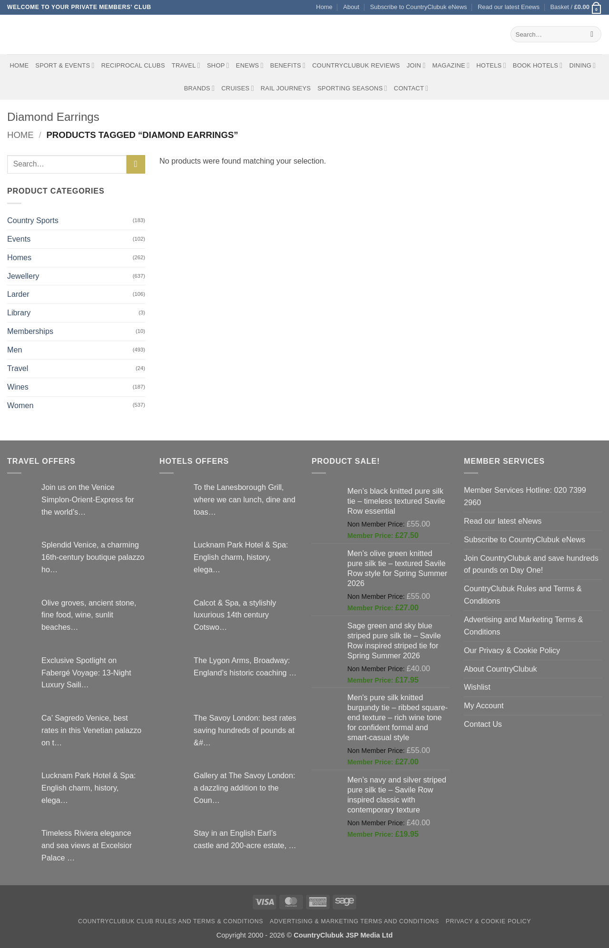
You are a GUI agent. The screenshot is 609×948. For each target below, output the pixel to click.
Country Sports (33, 220)
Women (20, 405)
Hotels (491, 65)
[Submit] (592, 34)
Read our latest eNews (502, 521)
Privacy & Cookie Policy (488, 921)
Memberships (30, 331)
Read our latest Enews (509, 6)
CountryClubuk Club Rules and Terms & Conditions (170, 921)
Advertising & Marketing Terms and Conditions (354, 921)
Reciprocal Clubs (133, 65)
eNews (250, 65)
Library (18, 312)
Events (18, 239)
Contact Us (483, 724)
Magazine (451, 65)
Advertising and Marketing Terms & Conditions (523, 625)
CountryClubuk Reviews (356, 65)
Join (416, 65)
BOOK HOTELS (538, 65)
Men (14, 349)
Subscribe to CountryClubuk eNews (418, 6)
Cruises (237, 88)
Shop (218, 65)
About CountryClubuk (500, 669)
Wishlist (477, 687)
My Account (484, 705)
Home (324, 6)
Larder (18, 294)
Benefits (287, 65)
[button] (576, 7)
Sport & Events (64, 65)
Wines (18, 386)
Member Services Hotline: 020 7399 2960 (525, 496)
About (351, 6)
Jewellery (23, 276)
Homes (19, 257)
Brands (199, 88)
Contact (411, 88)
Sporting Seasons (352, 88)
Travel (186, 65)
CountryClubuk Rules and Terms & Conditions (523, 594)
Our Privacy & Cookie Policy (512, 650)
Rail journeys (286, 88)
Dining (582, 65)
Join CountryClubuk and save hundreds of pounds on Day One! (531, 564)
